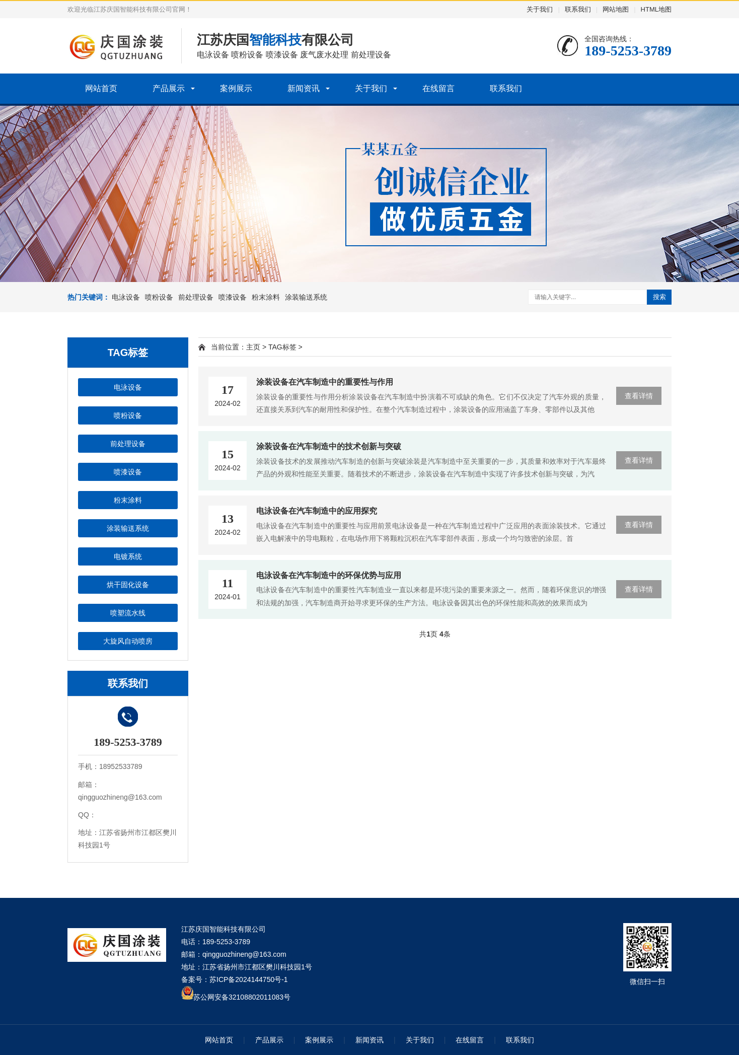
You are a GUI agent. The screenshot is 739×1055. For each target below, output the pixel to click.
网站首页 (101, 88)
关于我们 (540, 9)
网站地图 (616, 9)
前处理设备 (195, 297)
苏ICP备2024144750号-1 (248, 979)
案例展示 (236, 88)
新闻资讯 (303, 88)
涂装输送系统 (306, 297)
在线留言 (438, 88)
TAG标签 (282, 347)
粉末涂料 (266, 297)
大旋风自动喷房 (128, 641)
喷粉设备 (159, 297)
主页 (253, 347)
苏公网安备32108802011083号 (241, 997)
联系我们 (578, 9)
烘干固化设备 (128, 585)
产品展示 (169, 88)
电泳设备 (126, 297)
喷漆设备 (232, 297)
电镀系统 (128, 556)
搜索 (659, 297)
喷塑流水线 (127, 613)
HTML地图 (656, 9)
